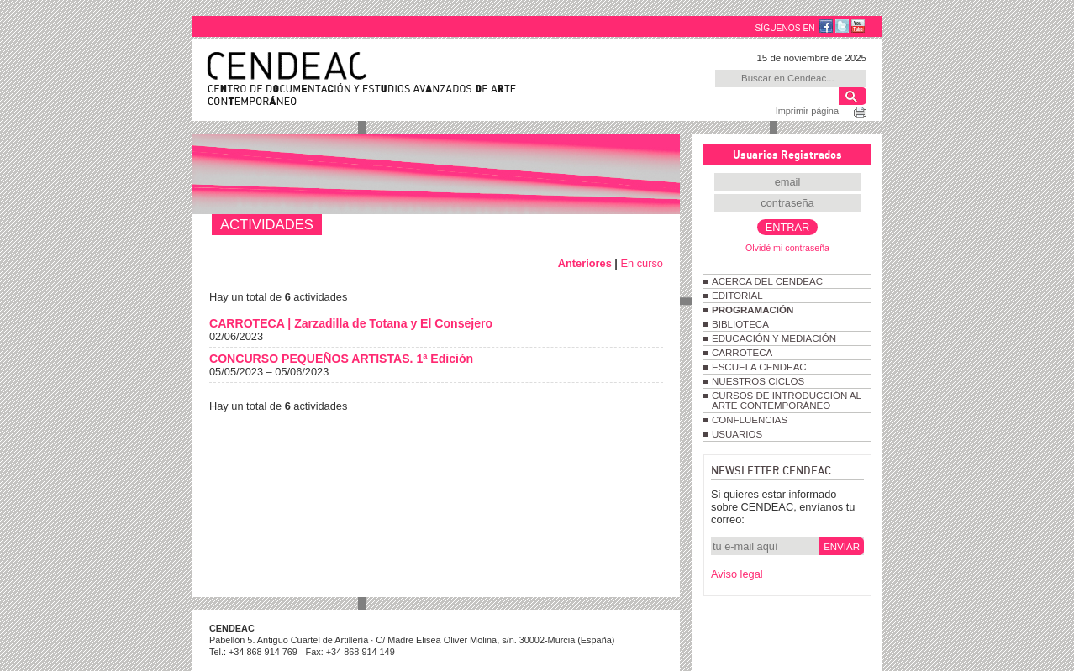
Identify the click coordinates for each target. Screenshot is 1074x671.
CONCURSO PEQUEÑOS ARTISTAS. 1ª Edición (341, 358)
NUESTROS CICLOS (758, 381)
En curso (641, 263)
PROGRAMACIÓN (752, 310)
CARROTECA (742, 353)
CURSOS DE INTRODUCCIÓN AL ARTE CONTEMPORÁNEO (786, 401)
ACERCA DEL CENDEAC (767, 281)
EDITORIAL (737, 296)
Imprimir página (807, 111)
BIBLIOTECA (740, 324)
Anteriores (585, 263)
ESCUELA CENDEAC (759, 367)
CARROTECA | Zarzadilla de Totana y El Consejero (350, 323)
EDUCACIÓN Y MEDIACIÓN (774, 338)
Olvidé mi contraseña (787, 248)
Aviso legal (737, 574)
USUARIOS (737, 434)
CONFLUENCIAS (749, 420)
